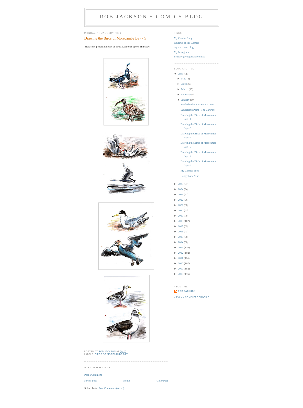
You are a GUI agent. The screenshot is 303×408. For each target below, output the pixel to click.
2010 (181, 263)
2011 (181, 258)
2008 (181, 273)
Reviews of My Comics (186, 42)
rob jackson (187, 291)
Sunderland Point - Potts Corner (197, 104)
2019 (181, 215)
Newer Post (90, 380)
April (184, 83)
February (186, 94)
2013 (181, 247)
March (185, 89)
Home (126, 380)
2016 (181, 231)
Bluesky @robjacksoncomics (189, 56)
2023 (181, 194)
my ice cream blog (184, 47)
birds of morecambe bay (111, 354)
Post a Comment (93, 374)
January (185, 99)
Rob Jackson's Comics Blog (152, 17)
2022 (181, 199)
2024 (181, 189)
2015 (181, 236)
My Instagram (181, 52)
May (184, 78)
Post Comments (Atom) (111, 388)
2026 (181, 73)
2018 (181, 220)
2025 (181, 183)
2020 (181, 210)
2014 (181, 242)
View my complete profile (191, 297)
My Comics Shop (183, 38)
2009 (181, 268)
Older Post (162, 380)
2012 (181, 252)
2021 (181, 205)
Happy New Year (190, 175)
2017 (181, 226)
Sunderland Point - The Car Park (198, 109)
